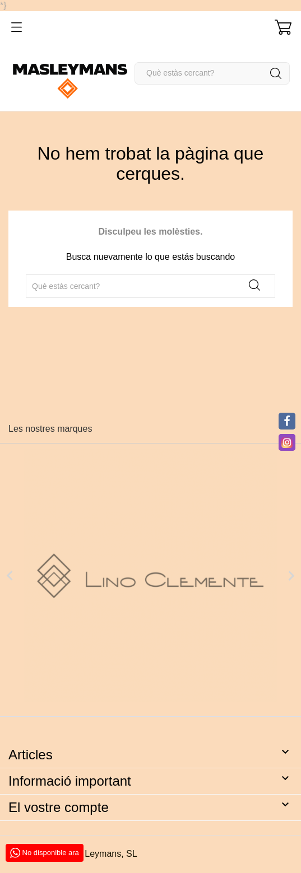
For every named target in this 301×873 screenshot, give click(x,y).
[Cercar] (212, 73)
